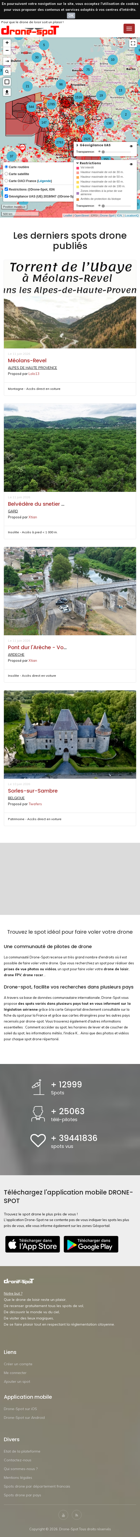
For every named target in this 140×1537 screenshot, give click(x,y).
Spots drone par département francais (37, 1486)
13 (120, 90)
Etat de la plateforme (22, 1451)
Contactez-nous (17, 1459)
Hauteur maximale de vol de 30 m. (102, 172)
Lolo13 (34, 373)
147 (44, 122)
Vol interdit (87, 167)
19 (101, 95)
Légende (44, 181)
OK (71, 15)
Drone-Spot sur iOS (20, 1408)
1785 (51, 104)
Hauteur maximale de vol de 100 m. (103, 185)
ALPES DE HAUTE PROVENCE (31, 367)
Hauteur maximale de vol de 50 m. (102, 176)
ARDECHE (16, 654)
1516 (78, 97)
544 (31, 107)
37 (11, 156)
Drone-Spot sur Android (24, 1417)
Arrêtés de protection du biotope (101, 198)
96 (61, 84)
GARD (13, 511)
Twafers (35, 804)
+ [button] (7, 43)
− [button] (7, 51)
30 (36, 57)
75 (88, 70)
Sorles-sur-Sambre (33, 790)
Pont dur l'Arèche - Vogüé (41, 647)
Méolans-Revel (27, 360)
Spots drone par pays (22, 1494)
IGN (119, 215)
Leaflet (68, 215)
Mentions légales (18, 1477)
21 (27, 86)
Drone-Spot (107, 215)
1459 (80, 120)
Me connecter (15, 1372)
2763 (59, 142)
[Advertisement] (70, 879)
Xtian (33, 517)
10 (112, 60)
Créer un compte (18, 1363)
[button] (7, 82)
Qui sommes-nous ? (21, 1468)
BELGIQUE (16, 798)
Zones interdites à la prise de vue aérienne (101, 192)
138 (108, 123)
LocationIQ (132, 215)
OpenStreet (81, 215)
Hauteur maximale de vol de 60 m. (102, 181)
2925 (87, 139)
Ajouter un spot (17, 1381)
